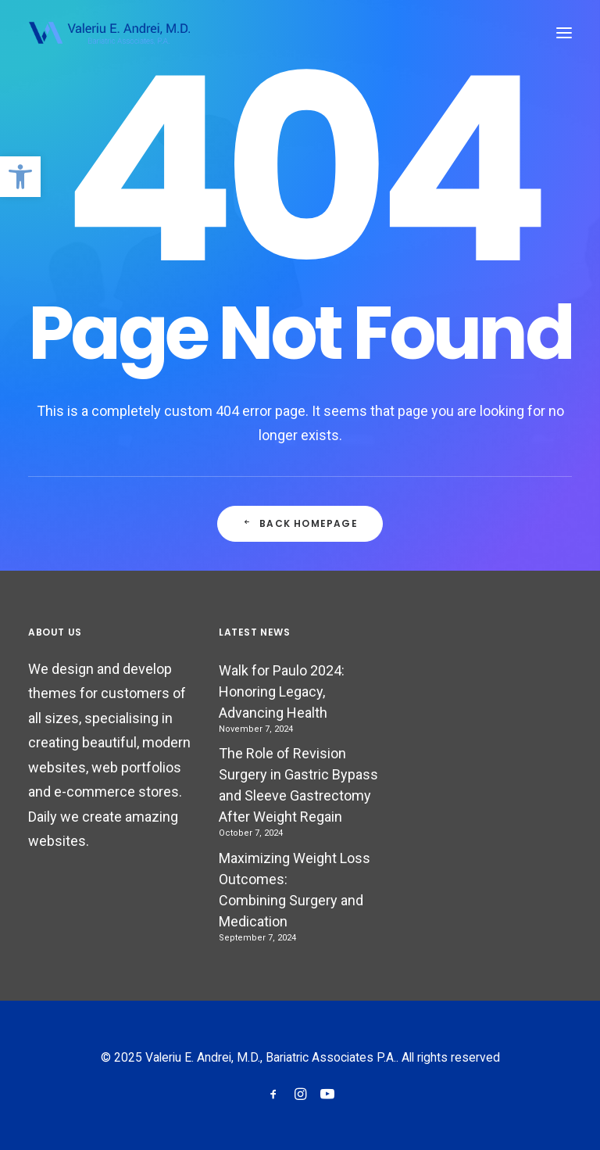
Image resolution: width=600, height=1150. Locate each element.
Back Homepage (300, 523)
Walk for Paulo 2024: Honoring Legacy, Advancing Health (282, 691)
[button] (20, 176)
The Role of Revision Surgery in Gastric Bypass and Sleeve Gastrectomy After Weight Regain (298, 785)
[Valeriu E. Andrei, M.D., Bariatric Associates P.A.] (109, 33)
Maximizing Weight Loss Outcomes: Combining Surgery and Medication (294, 890)
